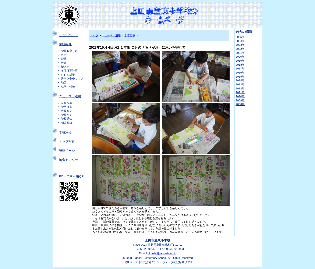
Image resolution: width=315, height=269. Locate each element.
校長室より (68, 110)
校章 (64, 55)
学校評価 (65, 132)
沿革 (64, 58)
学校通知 (66, 118)
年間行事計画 (69, 70)
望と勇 (65, 66)
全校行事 (66, 103)
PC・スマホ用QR (71, 176)
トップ (94, 35)
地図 (64, 82)
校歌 (64, 62)
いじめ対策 (68, 74)
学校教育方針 (69, 50)
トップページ (68, 35)
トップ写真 (67, 141)
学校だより (68, 114)
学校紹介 (65, 44)
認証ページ (67, 150)
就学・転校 (68, 86)
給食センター (68, 159)
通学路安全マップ (72, 78)
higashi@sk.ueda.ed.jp (162, 253)
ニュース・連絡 (70, 96)
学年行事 (66, 106)
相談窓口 (66, 122)
